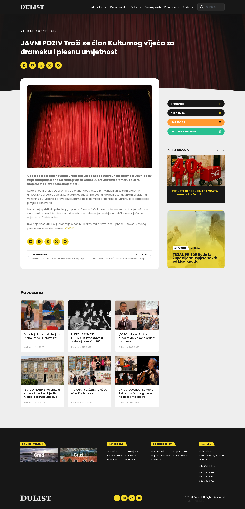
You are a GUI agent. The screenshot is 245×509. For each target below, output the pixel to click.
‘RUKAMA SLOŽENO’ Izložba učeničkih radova (89, 391)
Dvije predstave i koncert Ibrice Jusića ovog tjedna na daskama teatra (136, 393)
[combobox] (211, 7)
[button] (23, 65)
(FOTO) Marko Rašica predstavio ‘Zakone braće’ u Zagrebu (137, 337)
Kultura (54, 31)
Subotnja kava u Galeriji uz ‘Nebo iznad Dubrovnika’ (42, 336)
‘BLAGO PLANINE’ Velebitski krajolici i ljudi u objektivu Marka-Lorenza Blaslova (42, 393)
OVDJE (69, 228)
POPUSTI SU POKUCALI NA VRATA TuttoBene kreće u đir (196, 193)
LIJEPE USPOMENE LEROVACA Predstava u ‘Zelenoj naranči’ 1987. (87, 337)
